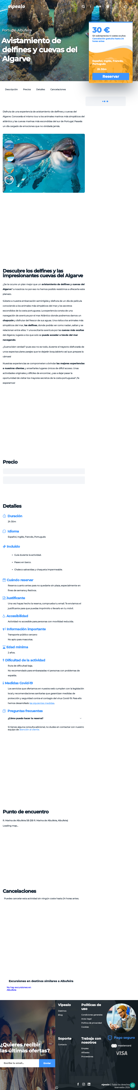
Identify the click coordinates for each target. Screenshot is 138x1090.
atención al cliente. (29, 729)
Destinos (62, 1011)
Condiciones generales (91, 1015)
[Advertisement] (52, 103)
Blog (60, 1015)
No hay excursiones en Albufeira (19, 988)
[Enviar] (19, 1063)
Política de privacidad (91, 1023)
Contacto (62, 1044)
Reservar (110, 76)
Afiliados (85, 1052)
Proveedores (87, 1056)
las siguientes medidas (42, 703)
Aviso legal (86, 1019)
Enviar (47, 1063)
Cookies (85, 1027)
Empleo (85, 1048)
